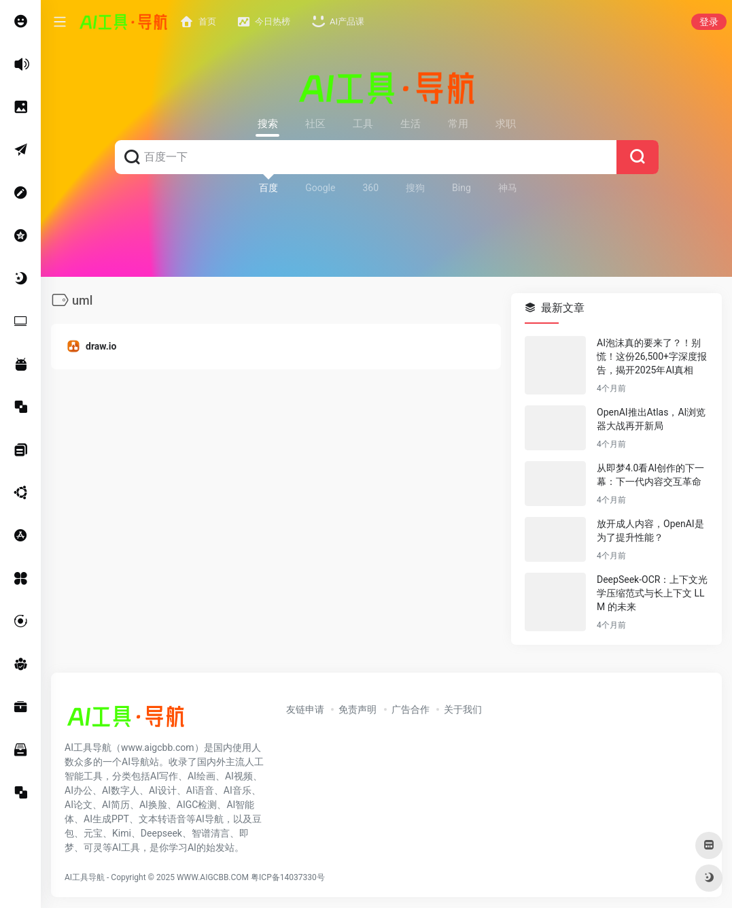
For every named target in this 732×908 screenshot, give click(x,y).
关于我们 (463, 709)
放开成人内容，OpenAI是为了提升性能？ (650, 530)
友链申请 (305, 709)
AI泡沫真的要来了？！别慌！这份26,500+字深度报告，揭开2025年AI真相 (652, 356)
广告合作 (410, 709)
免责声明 (357, 709)
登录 (708, 21)
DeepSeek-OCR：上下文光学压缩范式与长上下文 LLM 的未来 (652, 593)
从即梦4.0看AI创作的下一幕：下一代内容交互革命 (650, 475)
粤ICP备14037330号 (288, 877)
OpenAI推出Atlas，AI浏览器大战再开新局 (651, 419)
